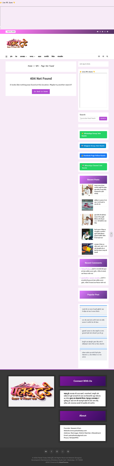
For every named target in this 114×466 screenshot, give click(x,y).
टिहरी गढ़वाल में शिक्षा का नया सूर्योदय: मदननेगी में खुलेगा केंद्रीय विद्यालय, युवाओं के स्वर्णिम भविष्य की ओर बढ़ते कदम (100, 234)
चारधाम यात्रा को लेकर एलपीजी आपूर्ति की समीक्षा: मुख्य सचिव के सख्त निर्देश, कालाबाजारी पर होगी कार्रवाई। (100, 190)
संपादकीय (60, 57)
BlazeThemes (63, 462)
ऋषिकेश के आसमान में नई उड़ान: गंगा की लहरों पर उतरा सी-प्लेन (100, 202)
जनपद (31, 57)
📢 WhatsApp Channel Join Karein (92, 166)
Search (82, 114)
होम (11, 57)
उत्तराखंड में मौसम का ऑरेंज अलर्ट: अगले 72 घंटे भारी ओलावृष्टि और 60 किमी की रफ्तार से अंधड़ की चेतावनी (100, 248)
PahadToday (85, 269)
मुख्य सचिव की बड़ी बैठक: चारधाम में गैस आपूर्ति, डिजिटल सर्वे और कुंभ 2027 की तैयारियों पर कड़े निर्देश (100, 219)
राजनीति (46, 57)
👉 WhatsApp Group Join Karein (91, 134)
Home (30, 66)
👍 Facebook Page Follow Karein (93, 155)
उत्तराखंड (22, 57)
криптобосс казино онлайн (90, 278)
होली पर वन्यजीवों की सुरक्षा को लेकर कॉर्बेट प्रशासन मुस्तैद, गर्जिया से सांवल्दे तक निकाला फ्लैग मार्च (93, 271)
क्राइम (39, 57)
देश (16, 57)
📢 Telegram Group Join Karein (93, 146)
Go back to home (41, 91)
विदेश (53, 57)
